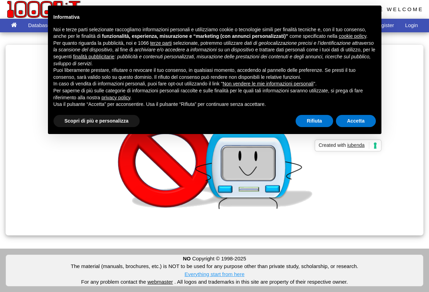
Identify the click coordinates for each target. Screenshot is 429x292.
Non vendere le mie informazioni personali (268, 83)
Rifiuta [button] (314, 121)
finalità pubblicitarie (93, 56)
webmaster (160, 282)
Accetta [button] (356, 121)
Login (411, 25)
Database (39, 25)
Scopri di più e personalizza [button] (97, 121)
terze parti (161, 43)
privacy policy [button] (115, 97)
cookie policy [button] (352, 36)
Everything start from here (214, 274)
